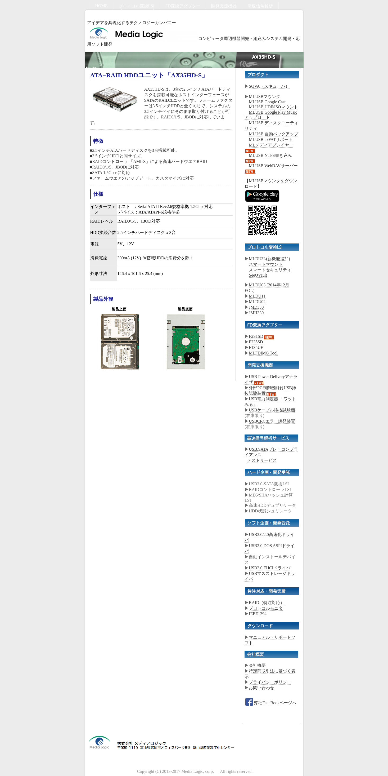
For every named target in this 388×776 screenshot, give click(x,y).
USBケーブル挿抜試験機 (272, 410)
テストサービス (262, 460)
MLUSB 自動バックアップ (273, 134)
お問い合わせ (171, 12)
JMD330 (256, 307)
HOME (101, 5)
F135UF (256, 347)
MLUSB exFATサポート (271, 139)
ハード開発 (105, 12)
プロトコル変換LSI (137, 6)
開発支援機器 (224, 6)
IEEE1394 (258, 613)
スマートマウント (266, 264)
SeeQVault (258, 275)
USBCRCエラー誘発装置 (272, 421)
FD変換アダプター (182, 6)
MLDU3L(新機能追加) (269, 258)
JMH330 (256, 313)
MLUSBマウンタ (264, 96)
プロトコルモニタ (266, 608)
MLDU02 (257, 301)
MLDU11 (257, 296)
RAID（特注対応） (267, 602)
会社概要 (257, 665)
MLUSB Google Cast (267, 102)
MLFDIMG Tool (263, 353)
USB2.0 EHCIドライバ (269, 568)
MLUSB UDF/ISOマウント (273, 107)
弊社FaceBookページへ (270, 702)
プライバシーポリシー (270, 682)
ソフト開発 (137, 12)
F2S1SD (261, 336)
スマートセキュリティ (270, 270)
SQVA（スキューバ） (269, 86)
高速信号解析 (260, 6)
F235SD (256, 342)
